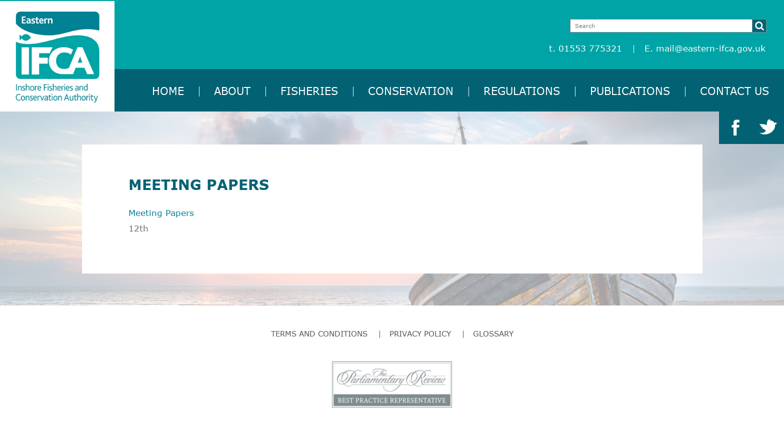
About (232, 90)
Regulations (522, 90)
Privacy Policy (420, 333)
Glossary (493, 333)
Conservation (411, 90)
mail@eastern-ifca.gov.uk (711, 48)
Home (168, 90)
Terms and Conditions (319, 333)
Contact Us (734, 90)
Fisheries (309, 90)
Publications (630, 90)
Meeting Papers (161, 213)
